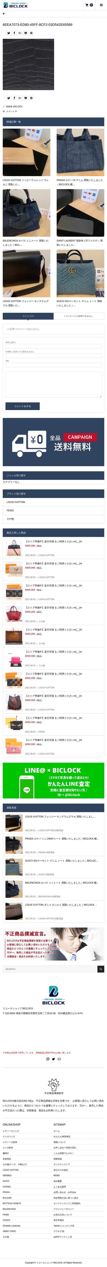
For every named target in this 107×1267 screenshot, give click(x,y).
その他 (10, 518)
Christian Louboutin (11, 1226)
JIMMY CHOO (9, 1231)
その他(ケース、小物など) (15, 1164)
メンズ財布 (8, 1147)
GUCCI (6, 1181)
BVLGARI (7, 1198)
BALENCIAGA (9, 1209)
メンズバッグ (9, 1136)
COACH (6, 1220)
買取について (60, 1142)
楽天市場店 (59, 1220)
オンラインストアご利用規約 (67, 1203)
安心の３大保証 (61, 1170)
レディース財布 (10, 1142)
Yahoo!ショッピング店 (64, 1226)
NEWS (57, 1175)
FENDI (10, 510)
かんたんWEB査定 (62, 1136)
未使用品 (7, 1159)
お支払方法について (63, 1214)
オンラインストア (62, 1164)
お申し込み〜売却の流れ (65, 1147)
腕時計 (6, 1153)
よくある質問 (60, 1187)
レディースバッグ (11, 1131)
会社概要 (58, 1181)
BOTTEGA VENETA (12, 1203)
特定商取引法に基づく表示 (66, 1198)
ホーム (57, 1131)
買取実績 (58, 1159)
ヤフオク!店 (59, 1231)
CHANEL (7, 1187)
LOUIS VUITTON (16, 502)
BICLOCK (17, 106)
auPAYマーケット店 (63, 1237)
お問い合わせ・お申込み (65, 1192)
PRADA (6, 1192)
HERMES (7, 1175)
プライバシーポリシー (64, 1209)
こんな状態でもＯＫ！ (64, 1153)
